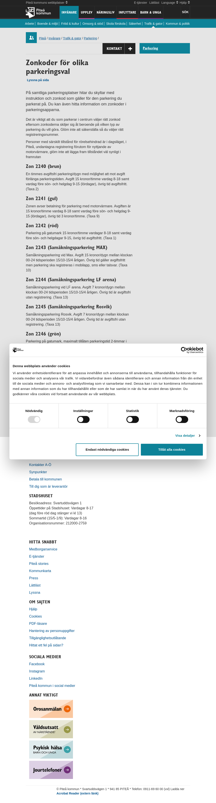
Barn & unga (150, 12)
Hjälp (33, 609)
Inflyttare (127, 12)
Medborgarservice (43, 549)
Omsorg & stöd (93, 23)
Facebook (37, 664)
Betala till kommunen (45, 479)
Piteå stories (39, 564)
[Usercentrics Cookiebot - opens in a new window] (184, 350)
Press (33, 578)
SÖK (185, 12)
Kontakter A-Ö (40, 465)
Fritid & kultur (70, 23)
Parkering (90, 38)
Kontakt (121, 48)
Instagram (37, 671)
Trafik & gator (153, 23)
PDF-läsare (38, 623)
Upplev (86, 12)
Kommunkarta (40, 571)
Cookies (35, 616)
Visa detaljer (185, 435)
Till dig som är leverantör (49, 486)
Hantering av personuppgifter (52, 631)
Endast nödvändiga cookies (107, 449)
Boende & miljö (47, 23)
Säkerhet (135, 23)
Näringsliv (106, 12)
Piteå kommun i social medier (52, 686)
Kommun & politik (178, 23)
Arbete (29, 23)
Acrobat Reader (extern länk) (77, 793)
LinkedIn (35, 678)
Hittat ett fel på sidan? (46, 645)
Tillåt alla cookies (171, 449)
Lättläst (154, 2)
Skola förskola (116, 23)
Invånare (69, 12)
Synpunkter (38, 472)
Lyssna (34, 592)
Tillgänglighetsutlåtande (47, 638)
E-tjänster (140, 2)
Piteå (42, 38)
